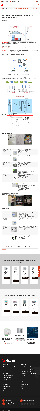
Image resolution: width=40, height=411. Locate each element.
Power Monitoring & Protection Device (10, 366)
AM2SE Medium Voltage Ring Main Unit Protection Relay (34, 308)
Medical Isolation (33, 375)
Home (4, 8)
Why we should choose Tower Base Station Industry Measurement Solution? (24, 8)
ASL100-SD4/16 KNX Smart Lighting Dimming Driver (15, 307)
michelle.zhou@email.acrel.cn (15, 1)
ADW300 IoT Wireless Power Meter (34, 273)
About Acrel (30, 4)
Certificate (21, 4)
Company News (6, 388)
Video (22, 388)
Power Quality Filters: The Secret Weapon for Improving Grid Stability (20, 337)
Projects (4, 390)
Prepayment (23, 377)
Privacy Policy (8, 410)
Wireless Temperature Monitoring (32, 368)
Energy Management (7, 368)
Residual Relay (23, 375)
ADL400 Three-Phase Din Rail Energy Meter (24, 273)
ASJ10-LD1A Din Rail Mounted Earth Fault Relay (25, 307)
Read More (6, 277)
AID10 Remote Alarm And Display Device (6, 307)
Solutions (16, 4)
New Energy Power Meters (8, 375)
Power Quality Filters (7, 377)
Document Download (25, 384)
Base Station (23, 373)
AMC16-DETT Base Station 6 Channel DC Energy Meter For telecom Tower (15, 275)
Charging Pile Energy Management (24, 367)
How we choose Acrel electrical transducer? (16, 250)
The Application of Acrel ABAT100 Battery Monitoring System (20, 246)
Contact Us (35, 4)
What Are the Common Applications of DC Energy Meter (7, 340)
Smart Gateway (6, 373)
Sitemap (3, 410)
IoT (30, 371)
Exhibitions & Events (6, 386)
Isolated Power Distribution (8, 379)
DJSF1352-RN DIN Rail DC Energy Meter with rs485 (6, 273)
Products (12, 4)
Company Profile (6, 384)
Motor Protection (33, 373)
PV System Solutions (24, 371)
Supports (25, 4)
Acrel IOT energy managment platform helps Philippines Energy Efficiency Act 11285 (31, 342)
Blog (11, 8)
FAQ (22, 390)
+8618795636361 (4, 1)
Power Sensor (5, 371)
